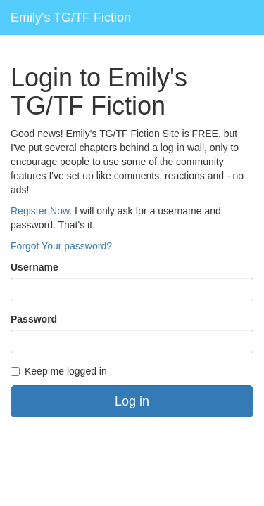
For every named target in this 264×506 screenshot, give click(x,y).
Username (34, 267)
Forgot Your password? (61, 246)
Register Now (40, 210)
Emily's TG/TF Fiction (71, 18)
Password (34, 319)
